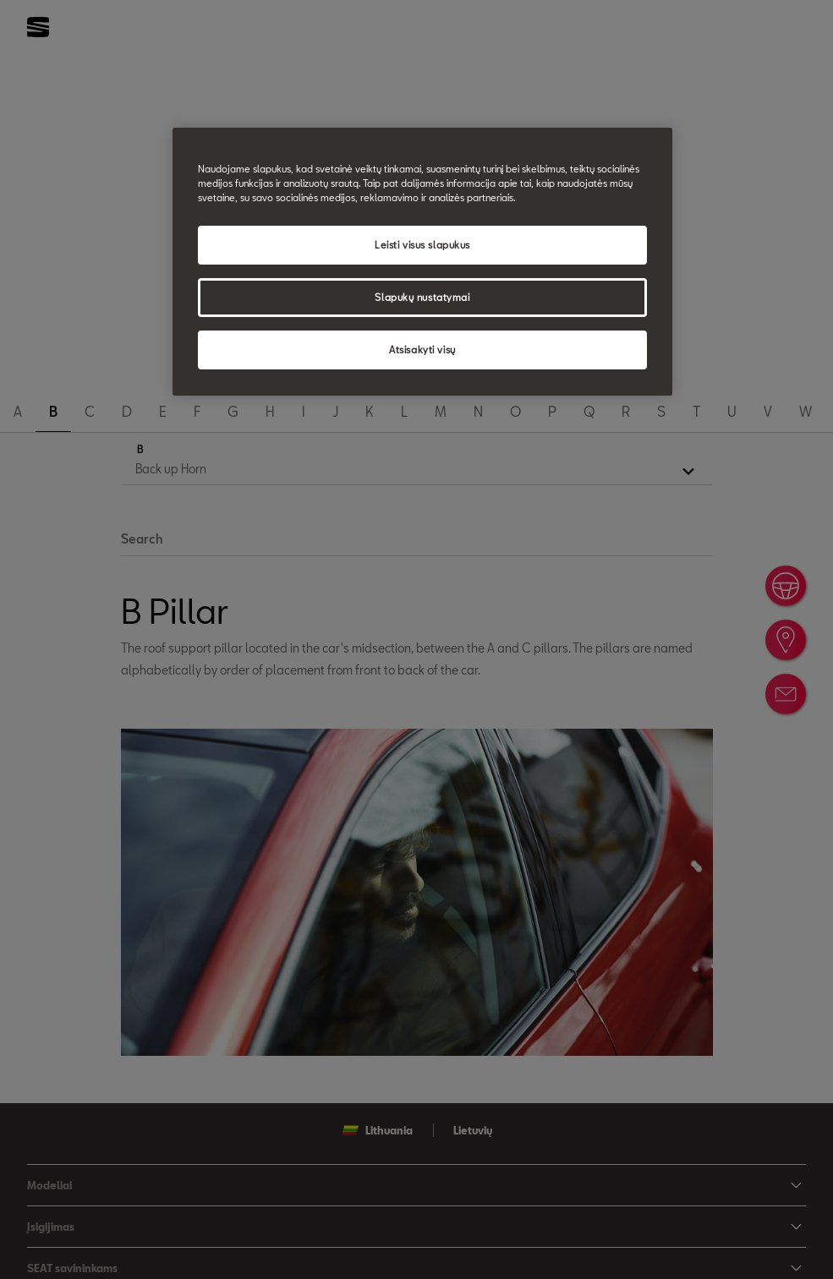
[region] (422, 262)
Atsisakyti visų (422, 349)
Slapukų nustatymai (422, 297)
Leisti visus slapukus (422, 244)
